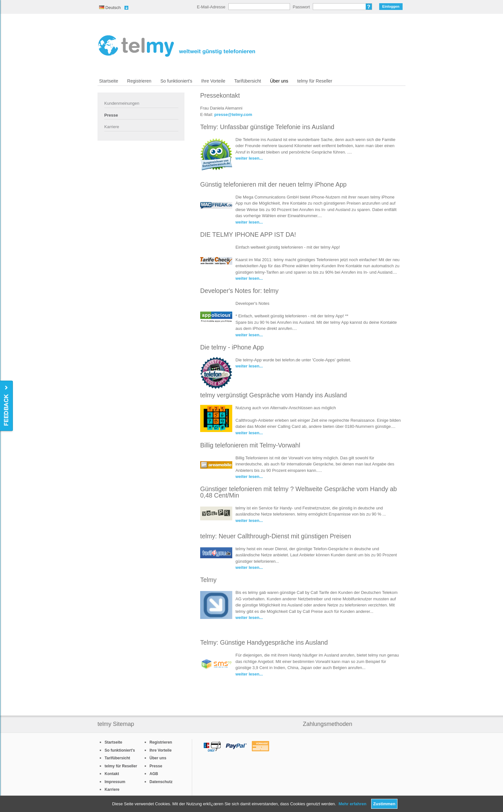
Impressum (115, 782)
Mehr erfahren (352, 803)
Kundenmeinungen (121, 103)
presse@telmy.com (233, 114)
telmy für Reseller (314, 81)
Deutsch (110, 7)
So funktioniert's (176, 81)
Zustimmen (384, 803)
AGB (153, 774)
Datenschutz (161, 782)
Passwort (301, 6)
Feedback (7, 406)
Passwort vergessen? (369, 6)
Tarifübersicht (247, 81)
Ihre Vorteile (213, 81)
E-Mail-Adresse (211, 6)
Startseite (108, 81)
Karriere (111, 126)
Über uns (279, 81)
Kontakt (112, 774)
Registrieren (139, 81)
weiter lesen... (249, 158)
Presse (111, 115)
